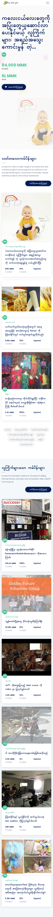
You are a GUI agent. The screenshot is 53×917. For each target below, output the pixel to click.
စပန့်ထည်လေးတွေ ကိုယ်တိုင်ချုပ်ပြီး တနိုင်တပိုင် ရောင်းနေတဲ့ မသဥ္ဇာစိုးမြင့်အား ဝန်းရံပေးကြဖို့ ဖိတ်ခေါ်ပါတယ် (25, 402)
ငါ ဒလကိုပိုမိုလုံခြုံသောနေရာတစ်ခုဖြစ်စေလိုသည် (26, 753)
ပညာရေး (40, 434)
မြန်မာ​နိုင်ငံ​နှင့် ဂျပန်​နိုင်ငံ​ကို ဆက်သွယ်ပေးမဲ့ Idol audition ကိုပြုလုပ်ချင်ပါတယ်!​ (24, 819)
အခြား (7, 394)
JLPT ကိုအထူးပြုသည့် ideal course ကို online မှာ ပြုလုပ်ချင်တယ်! (23, 687)
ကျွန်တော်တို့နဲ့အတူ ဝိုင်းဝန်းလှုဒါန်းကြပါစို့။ (23, 621)
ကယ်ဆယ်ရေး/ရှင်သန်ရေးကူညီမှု (22, 439)
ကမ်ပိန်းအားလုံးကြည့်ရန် (38, 183)
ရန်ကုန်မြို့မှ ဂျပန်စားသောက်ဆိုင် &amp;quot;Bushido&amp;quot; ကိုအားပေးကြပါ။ (25, 553)
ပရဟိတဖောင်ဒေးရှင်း (39, 429)
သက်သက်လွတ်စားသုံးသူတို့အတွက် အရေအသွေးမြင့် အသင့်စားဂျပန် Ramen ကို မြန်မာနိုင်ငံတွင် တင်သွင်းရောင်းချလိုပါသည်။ (24, 331)
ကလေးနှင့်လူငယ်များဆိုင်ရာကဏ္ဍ (15, 246)
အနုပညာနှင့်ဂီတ (21, 429)
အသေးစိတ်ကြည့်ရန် (14, 87)
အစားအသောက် (10, 322)
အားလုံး (8, 429)
